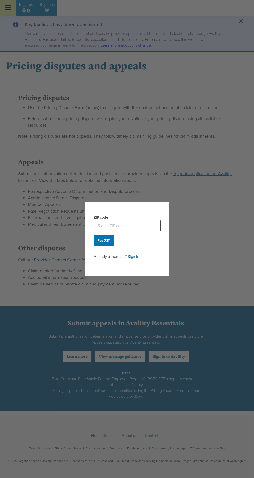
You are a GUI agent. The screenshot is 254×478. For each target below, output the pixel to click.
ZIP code (101, 217)
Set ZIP (104, 240)
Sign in (133, 256)
